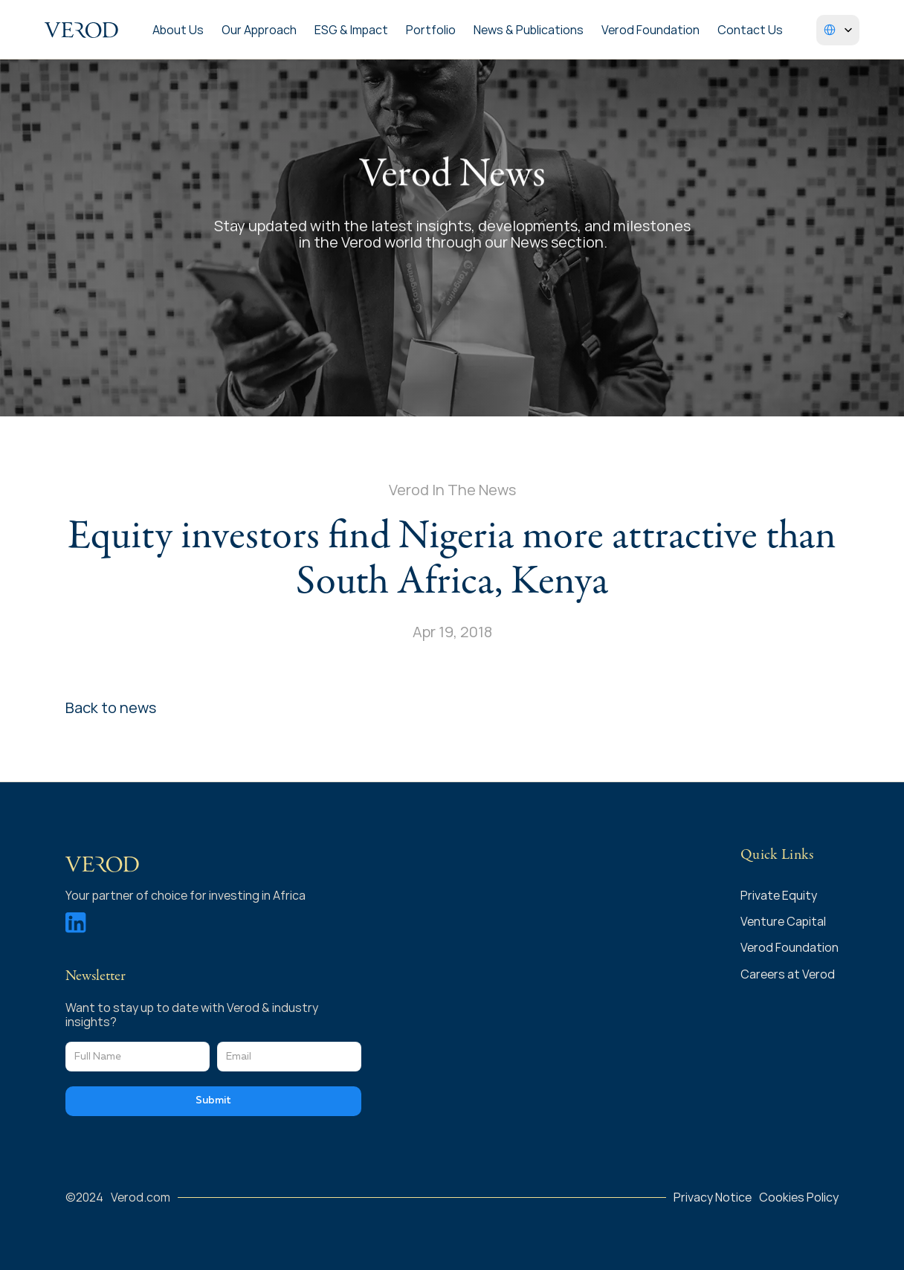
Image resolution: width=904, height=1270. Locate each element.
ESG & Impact (351, 30)
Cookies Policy (799, 1197)
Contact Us (750, 30)
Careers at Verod (787, 974)
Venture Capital (783, 921)
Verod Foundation (650, 30)
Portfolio (431, 30)
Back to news (110, 707)
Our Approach (259, 30)
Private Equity (779, 895)
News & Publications (529, 30)
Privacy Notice (713, 1197)
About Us (178, 30)
